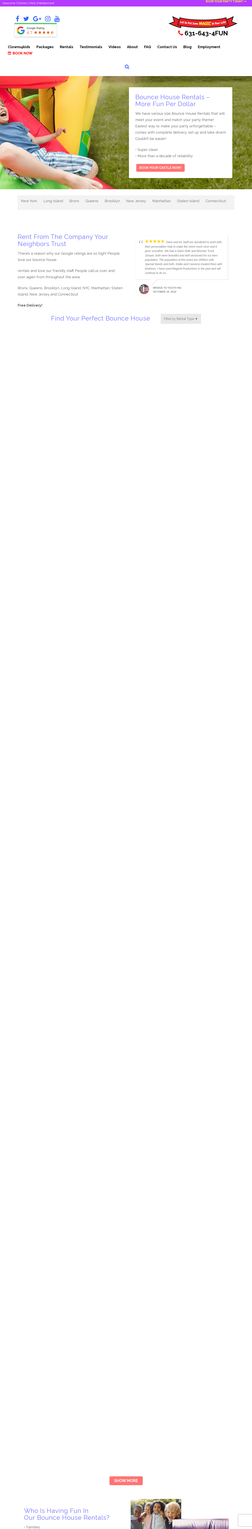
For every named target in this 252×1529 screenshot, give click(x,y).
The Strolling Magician (92, 1366)
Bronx (74, 201)
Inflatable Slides (194, 1368)
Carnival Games (142, 1368)
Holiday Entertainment (147, 1403)
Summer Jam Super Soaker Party (100, 1409)
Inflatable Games (195, 1354)
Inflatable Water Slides (199, 1375)
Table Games (192, 1396)
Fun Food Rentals (144, 1389)
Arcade (136, 1347)
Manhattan (161, 201)
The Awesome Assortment (95, 1387)
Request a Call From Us (40, 1432)
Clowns (136, 1382)
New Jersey (136, 201)
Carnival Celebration (90, 1395)
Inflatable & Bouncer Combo (96, 1380)
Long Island (53, 201)
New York (29, 201)
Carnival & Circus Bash (92, 1402)
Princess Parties (194, 1389)
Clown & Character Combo (95, 1347)
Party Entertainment (197, 1382)
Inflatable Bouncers (197, 1361)
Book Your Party (43, 1348)
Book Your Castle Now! (160, 168)
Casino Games (141, 1375)
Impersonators (193, 1347)
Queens (91, 201)
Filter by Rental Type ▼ (181, 319)
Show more (126, 1197)
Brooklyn (112, 201)
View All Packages (89, 1416)
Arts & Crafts (140, 1354)
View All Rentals (194, 1403)
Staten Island (188, 201)
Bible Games (140, 1361)
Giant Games (140, 1396)
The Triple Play (86, 1373)
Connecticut (216, 201)
